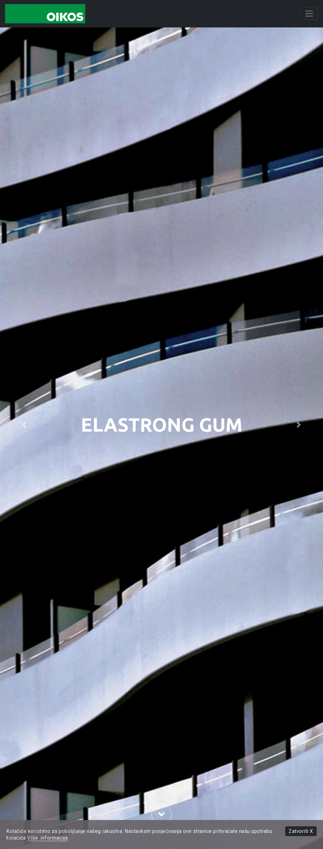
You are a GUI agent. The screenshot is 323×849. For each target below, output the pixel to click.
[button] (24, 424)
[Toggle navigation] (309, 13)
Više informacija (47, 838)
